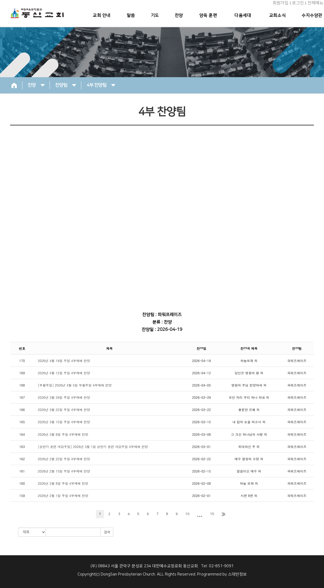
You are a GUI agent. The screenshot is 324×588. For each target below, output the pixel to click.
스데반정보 (237, 574)
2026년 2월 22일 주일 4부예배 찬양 (64, 459)
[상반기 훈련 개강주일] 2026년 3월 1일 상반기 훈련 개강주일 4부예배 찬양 (93, 446)
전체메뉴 (315, 3)
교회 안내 (103, 15)
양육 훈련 (209, 15)
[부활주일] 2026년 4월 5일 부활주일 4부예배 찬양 (75, 385)
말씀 (132, 15)
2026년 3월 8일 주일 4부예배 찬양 (63, 434)
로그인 (298, 3)
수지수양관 (312, 15)
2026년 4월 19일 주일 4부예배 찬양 (64, 360)
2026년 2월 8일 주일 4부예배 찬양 (63, 483)
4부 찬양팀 (101, 85)
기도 (156, 15)
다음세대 (243, 15)
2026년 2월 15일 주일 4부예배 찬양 (64, 471)
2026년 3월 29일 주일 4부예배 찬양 (64, 397)
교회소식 (277, 15)
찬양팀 (65, 85)
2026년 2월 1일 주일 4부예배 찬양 (63, 495)
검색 (107, 532)
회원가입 (281, 3)
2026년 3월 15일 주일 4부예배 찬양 (64, 422)
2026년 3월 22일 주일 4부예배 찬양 (64, 409)
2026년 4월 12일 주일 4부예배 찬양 (64, 373)
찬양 (180, 15)
